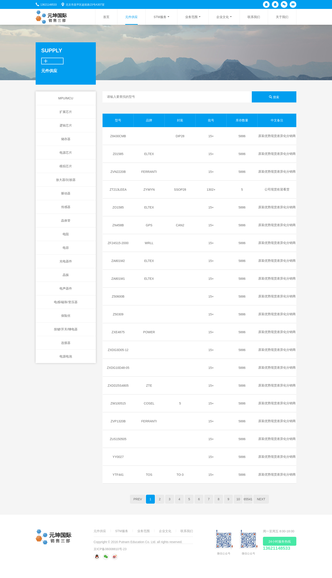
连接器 (65, 343)
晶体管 (65, 220)
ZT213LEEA (118, 189)
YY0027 (118, 457)
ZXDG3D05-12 (118, 350)
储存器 (65, 139)
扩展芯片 (65, 112)
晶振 (66, 275)
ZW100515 (118, 403)
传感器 (65, 207)
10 (238, 499)
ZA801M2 (118, 261)
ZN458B (118, 225)
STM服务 (160, 17)
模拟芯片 (65, 166)
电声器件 (65, 288)
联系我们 (254, 17)
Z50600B (118, 296)
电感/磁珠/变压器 (66, 302)
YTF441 (118, 474)
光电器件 (65, 261)
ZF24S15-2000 (118, 243)
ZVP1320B (118, 421)
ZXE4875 (118, 332)
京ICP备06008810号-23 (110, 549)
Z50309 (118, 314)
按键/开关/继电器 (66, 329)
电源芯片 (65, 152)
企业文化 (222, 17)
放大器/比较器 (66, 180)
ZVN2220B (118, 172)
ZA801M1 (118, 278)
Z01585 (118, 154)
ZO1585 (118, 207)
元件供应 (131, 17)
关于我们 (282, 17)
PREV (137, 499)
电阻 (66, 234)
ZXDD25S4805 (118, 385)
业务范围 (191, 17)
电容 (66, 247)
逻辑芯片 (65, 125)
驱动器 (65, 193)
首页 (106, 17)
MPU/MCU (65, 98)
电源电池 (65, 356)
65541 (248, 499)
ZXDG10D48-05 (118, 368)
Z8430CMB (118, 136)
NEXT (261, 499)
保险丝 (65, 315)
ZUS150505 (118, 439)
